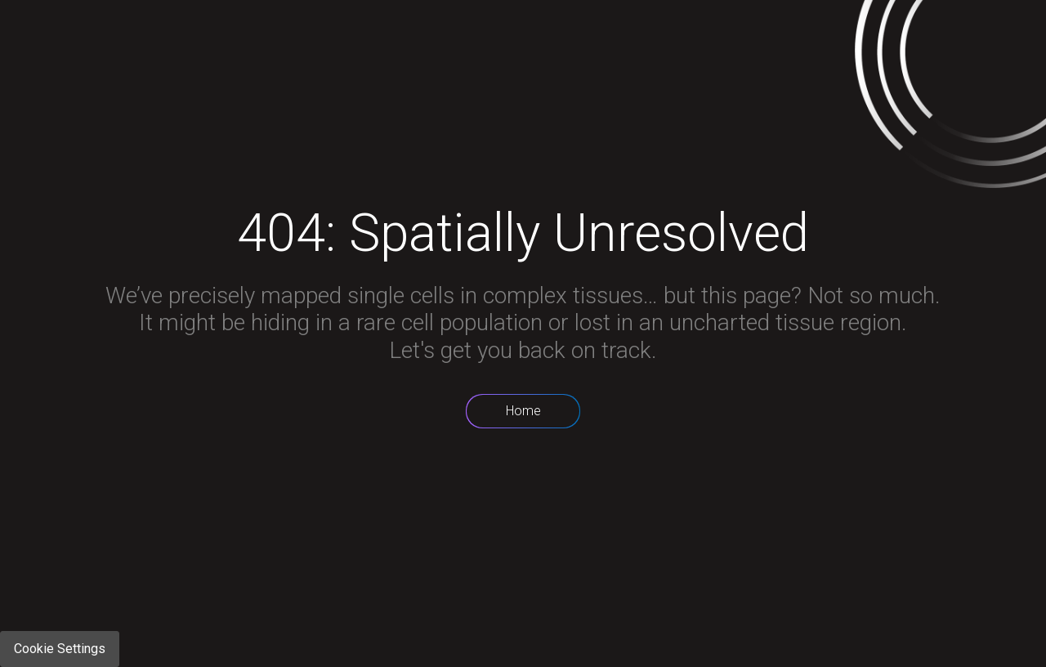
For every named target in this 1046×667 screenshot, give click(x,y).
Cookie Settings (59, 648)
